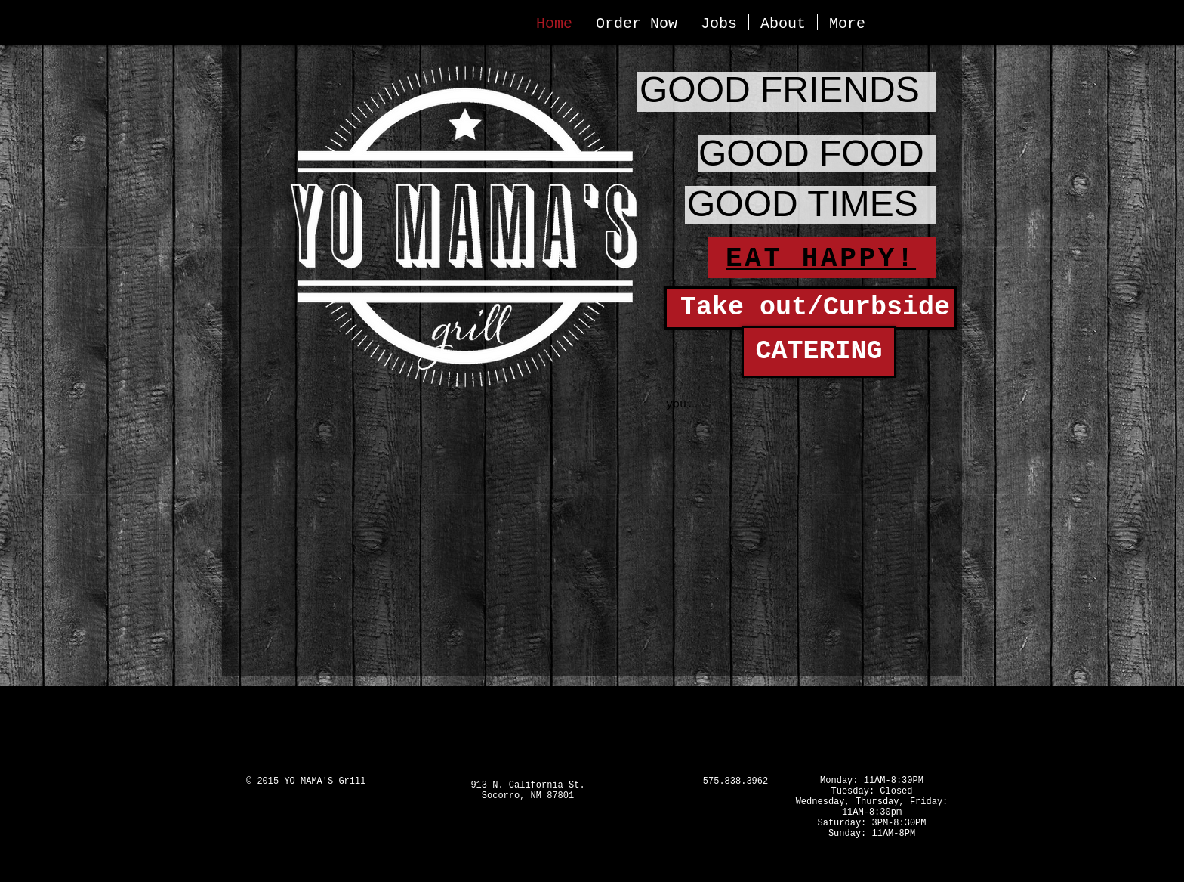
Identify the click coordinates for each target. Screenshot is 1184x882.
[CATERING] (819, 352)
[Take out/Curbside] (810, 308)
